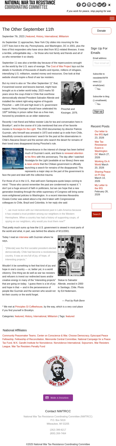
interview (24, 237)
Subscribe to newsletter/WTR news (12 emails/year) (100, 80)
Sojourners (87, 343)
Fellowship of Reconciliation (29, 339)
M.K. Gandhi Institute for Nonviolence (32, 343)
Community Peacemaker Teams (19, 335)
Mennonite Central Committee (60, 339)
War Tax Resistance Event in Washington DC (101, 148)
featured (30, 36)
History (39, 36)
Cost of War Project (61, 66)
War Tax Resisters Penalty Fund (28, 346)
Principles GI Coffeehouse (29, 306)
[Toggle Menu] (112, 18)
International (51, 36)
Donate (101, 30)
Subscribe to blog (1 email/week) (101, 98)
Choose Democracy (79, 335)
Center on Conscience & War (52, 335)
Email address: (101, 61)
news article (33, 164)
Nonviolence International (67, 343)
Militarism (64, 36)
